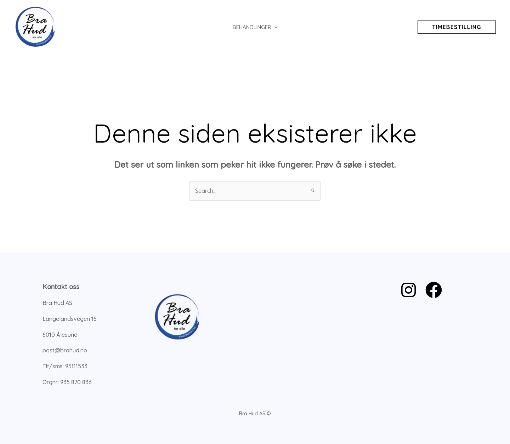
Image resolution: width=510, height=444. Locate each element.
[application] (274, 27)
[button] (457, 27)
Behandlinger (255, 27)
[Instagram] (408, 290)
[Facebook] (433, 290)
